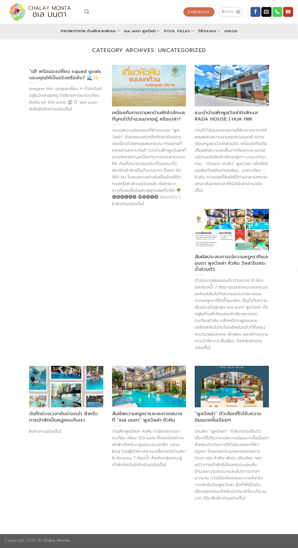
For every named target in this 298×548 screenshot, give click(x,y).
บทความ (230, 31)
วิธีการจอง (209, 31)
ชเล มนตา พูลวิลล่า (142, 31)
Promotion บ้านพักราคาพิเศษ (90, 31)
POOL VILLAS (179, 31)
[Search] (86, 11)
